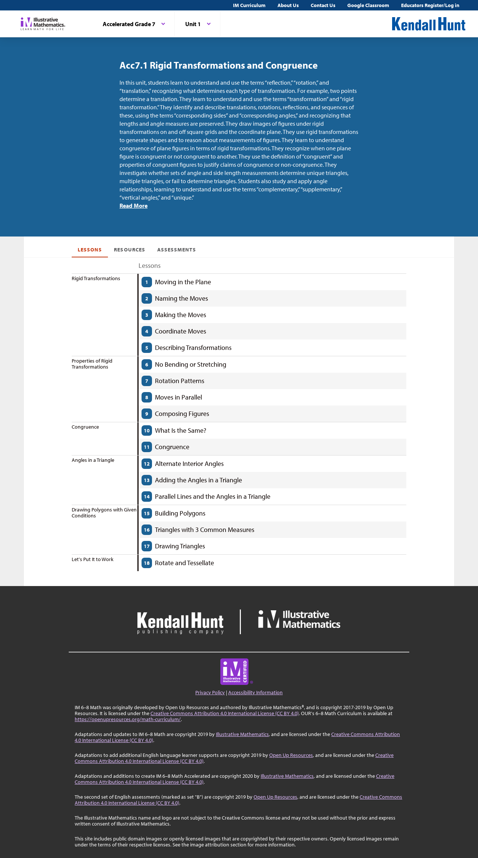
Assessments (176, 249)
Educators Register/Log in (430, 5)
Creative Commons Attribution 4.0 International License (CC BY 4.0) (224, 713)
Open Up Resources (291, 755)
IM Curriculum (249, 5)
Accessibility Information (255, 692)
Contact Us (323, 5)
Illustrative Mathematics (242, 734)
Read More (134, 205)
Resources (129, 249)
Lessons (90, 249)
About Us (288, 5)
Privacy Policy (210, 692)
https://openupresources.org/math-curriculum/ (128, 719)
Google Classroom (368, 5)
